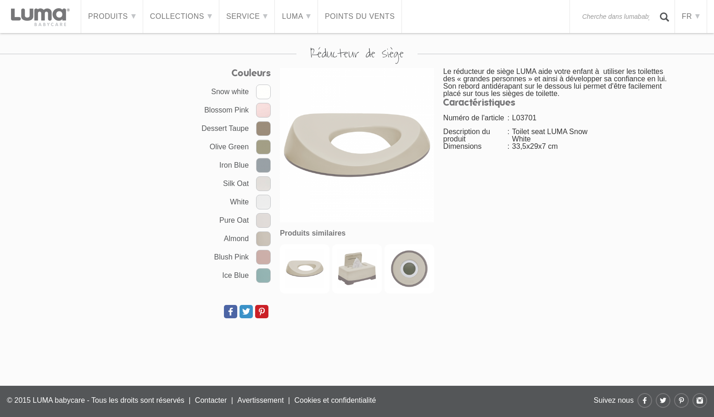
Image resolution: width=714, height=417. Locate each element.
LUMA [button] (296, 16)
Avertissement (260, 400)
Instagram (699, 400)
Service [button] (247, 16)
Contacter (211, 400)
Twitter (663, 400)
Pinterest (681, 400)
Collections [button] (181, 16)
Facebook (644, 400)
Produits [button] (112, 16)
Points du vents (360, 16)
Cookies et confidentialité (335, 400)
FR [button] (691, 16)
